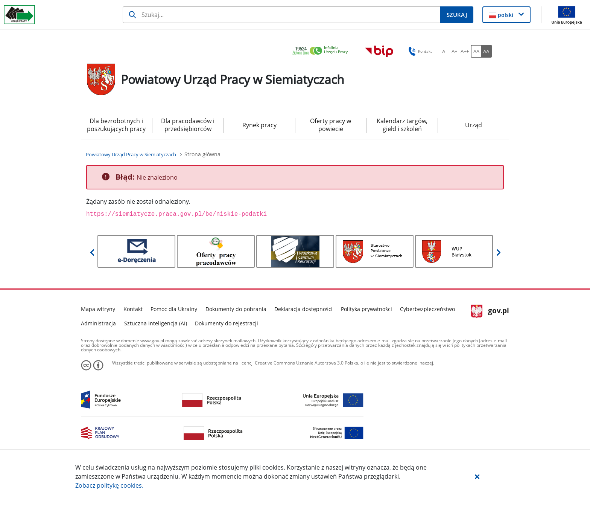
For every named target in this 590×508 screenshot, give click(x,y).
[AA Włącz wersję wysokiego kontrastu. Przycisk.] (486, 51)
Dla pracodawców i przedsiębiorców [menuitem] (187, 125)
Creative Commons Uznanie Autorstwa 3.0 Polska (306, 363)
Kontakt (133, 309)
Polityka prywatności (366, 309)
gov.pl (490, 311)
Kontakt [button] (419, 51)
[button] (477, 476)
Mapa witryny (98, 309)
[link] (322, 51)
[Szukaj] (282, 14)
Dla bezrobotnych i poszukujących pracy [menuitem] (116, 125)
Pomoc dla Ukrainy (174, 309)
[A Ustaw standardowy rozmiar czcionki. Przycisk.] (443, 51)
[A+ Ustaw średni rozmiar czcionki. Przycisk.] (454, 51)
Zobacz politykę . (109, 485)
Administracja (98, 323)
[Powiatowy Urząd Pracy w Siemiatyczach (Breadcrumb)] (131, 154)
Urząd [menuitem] (473, 125)
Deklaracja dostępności (303, 309)
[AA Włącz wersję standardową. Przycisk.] (476, 51)
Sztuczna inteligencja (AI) (155, 323)
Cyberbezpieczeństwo (427, 309)
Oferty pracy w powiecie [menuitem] (330, 125)
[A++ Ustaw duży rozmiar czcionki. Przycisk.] (464, 51)
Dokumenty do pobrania (235, 309)
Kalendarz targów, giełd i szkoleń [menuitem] (402, 125)
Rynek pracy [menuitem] (259, 125)
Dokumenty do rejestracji (226, 323)
